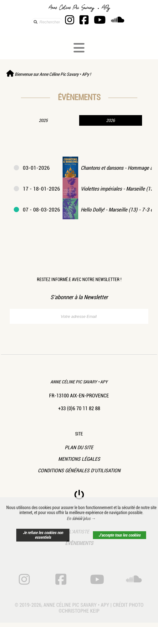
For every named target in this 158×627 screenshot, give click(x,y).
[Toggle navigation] (79, 48)
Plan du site (79, 447)
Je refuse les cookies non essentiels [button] (43, 535)
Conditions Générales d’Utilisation (79, 471)
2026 (110, 120)
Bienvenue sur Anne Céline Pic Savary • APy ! (48, 74)
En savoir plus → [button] (81, 518)
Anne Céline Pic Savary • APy (79, 381)
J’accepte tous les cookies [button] (119, 535)
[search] (47, 22)
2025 (43, 120)
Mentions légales (79, 459)
